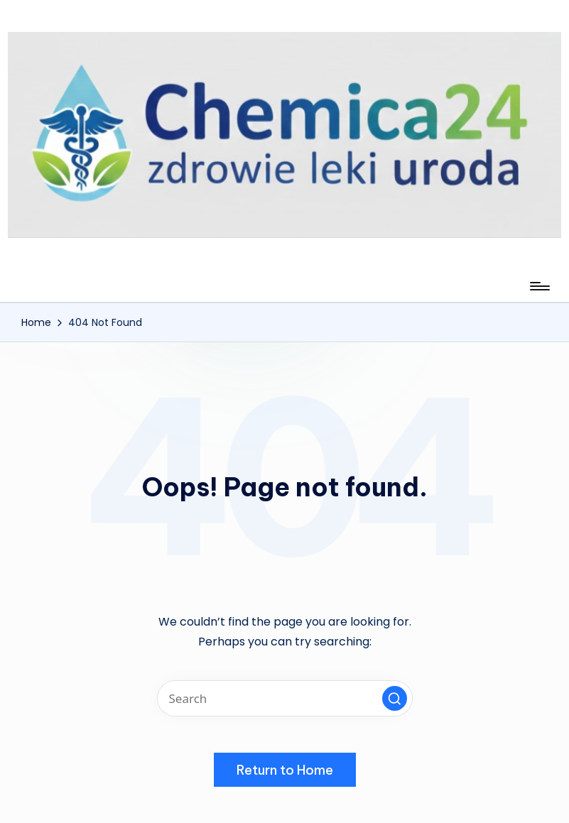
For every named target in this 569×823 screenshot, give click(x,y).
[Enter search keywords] (285, 698)
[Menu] (539, 286)
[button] (394, 698)
